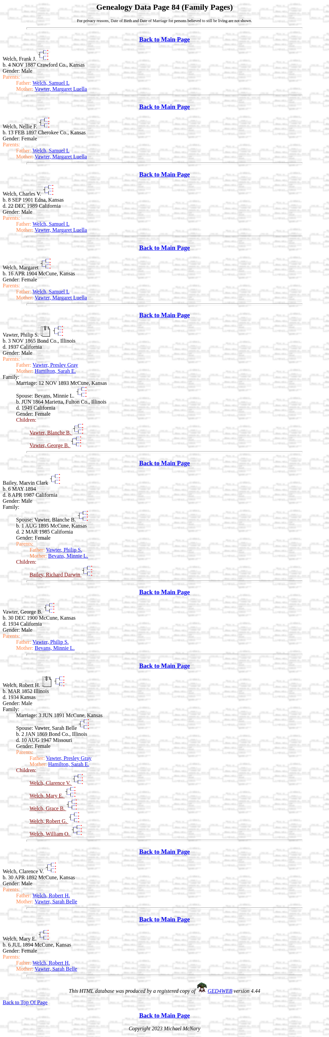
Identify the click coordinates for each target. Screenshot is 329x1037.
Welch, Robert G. (49, 821)
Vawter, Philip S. (64, 550)
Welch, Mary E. (47, 796)
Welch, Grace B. (48, 808)
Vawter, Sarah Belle (56, 901)
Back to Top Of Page (25, 1002)
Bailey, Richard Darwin (55, 574)
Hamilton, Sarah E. (55, 371)
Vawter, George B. (50, 445)
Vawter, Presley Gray (55, 365)
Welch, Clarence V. (51, 783)
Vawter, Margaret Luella (61, 89)
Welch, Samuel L (51, 83)
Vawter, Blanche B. (51, 432)
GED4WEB (220, 991)
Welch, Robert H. (51, 895)
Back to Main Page (164, 39)
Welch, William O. (50, 834)
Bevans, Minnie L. (68, 556)
